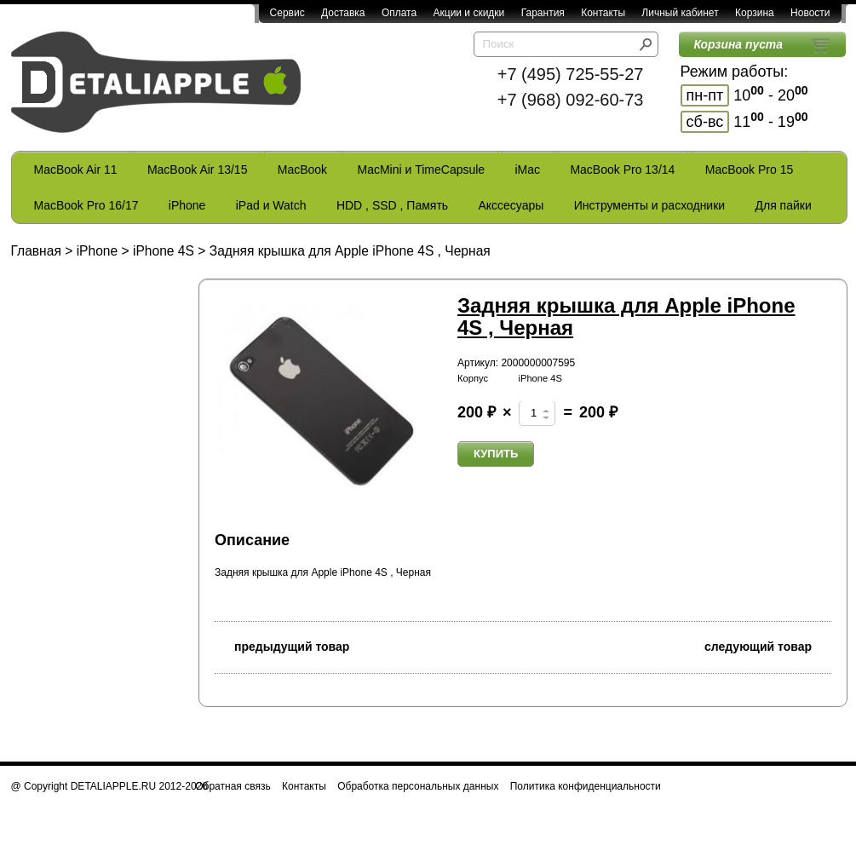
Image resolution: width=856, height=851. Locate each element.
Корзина (754, 13)
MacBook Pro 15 (749, 169)
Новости (810, 13)
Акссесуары (510, 205)
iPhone (187, 205)
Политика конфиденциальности (585, 786)
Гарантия (543, 13)
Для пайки (783, 205)
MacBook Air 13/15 (197, 169)
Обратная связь (232, 786)
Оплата (399, 13)
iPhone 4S (163, 251)
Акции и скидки (469, 13)
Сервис (287, 13)
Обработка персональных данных (417, 786)
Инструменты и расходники (649, 205)
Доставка (343, 13)
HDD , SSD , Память (392, 205)
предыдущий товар (282, 645)
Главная (36, 251)
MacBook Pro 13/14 (622, 169)
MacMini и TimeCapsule (421, 169)
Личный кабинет (679, 13)
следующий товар (767, 645)
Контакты (603, 13)
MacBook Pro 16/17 (86, 205)
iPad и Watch (271, 205)
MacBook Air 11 (76, 169)
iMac (528, 169)
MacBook (302, 169)
